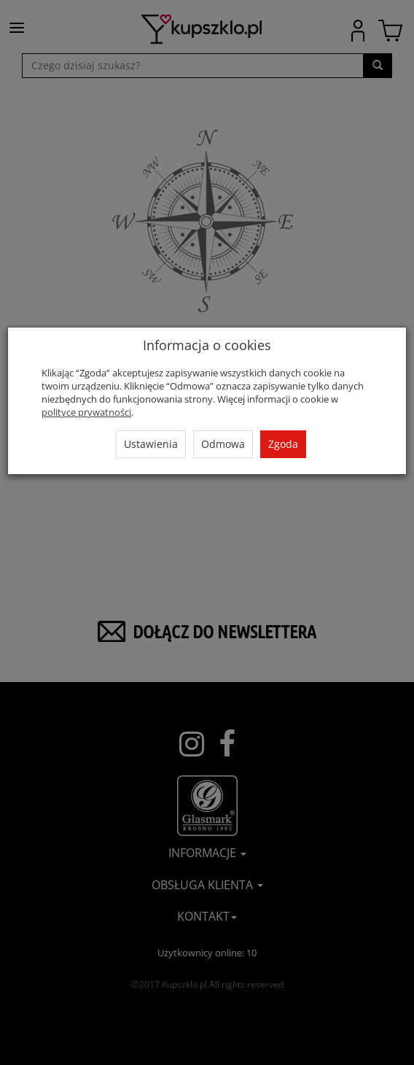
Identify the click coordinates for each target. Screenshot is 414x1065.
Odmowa (223, 444)
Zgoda (283, 444)
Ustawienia (151, 444)
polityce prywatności (86, 412)
